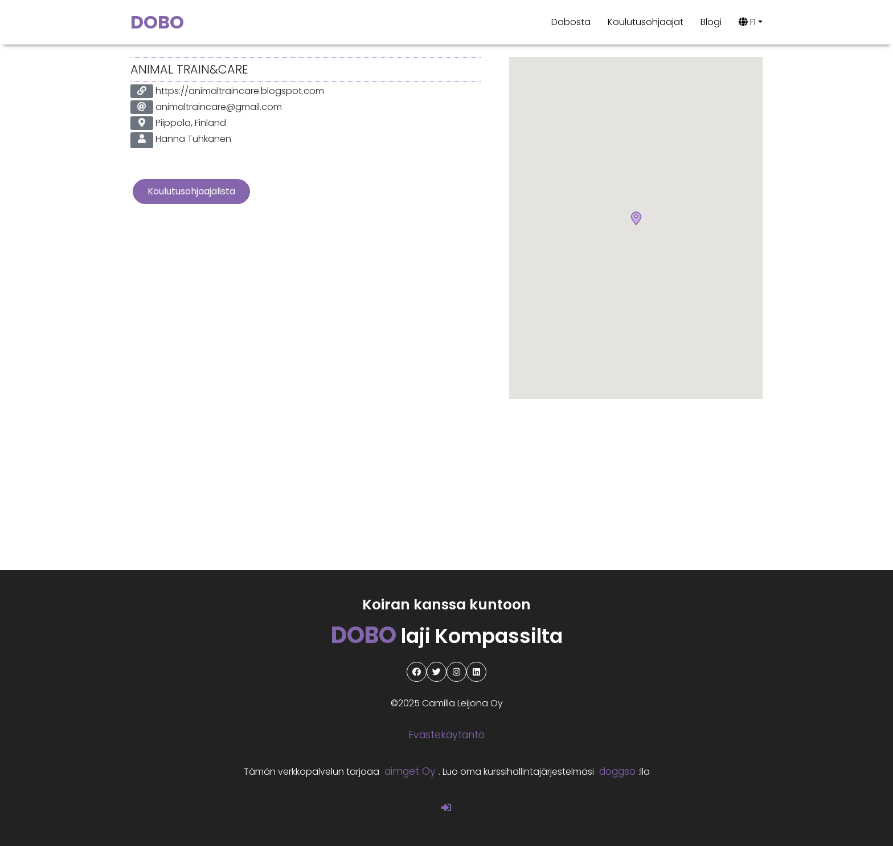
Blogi (711, 22)
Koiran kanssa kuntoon (446, 605)
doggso (617, 771)
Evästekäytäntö (446, 735)
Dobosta (571, 22)
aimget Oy (410, 771)
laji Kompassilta (447, 636)
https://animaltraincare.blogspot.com (239, 90)
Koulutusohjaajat (645, 22)
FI (747, 22)
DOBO (157, 22)
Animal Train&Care (189, 69)
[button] (636, 219)
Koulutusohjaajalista (191, 191)
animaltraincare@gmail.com (218, 106)
